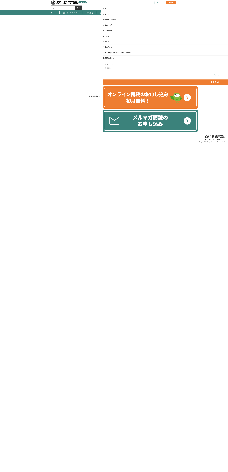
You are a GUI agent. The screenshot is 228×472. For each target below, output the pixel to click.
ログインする (82, 124)
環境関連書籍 (111, 445)
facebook (133, 66)
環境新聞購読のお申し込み (116, 442)
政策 (63, 50)
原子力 (70, 50)
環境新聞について (57, 439)
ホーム (53, 44)
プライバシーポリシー (86, 448)
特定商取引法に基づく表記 (88, 442)
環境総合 (56, 50)
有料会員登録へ (109, 124)
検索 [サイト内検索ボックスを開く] (173, 5)
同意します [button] (56, 21)
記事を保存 (99, 66)
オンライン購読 (111, 439)
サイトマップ (83, 451)
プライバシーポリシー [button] (141, 18)
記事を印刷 (111, 66)
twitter (130, 66)
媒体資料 (54, 445)
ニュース (61, 44)
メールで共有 (123, 66)
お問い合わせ (56, 442)
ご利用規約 (82, 445)
